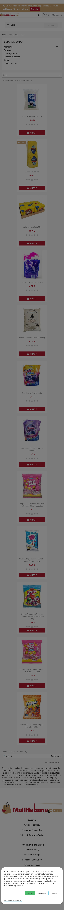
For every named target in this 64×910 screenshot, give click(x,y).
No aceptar (54, 893)
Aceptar (30, 893)
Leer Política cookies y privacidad (12, 900)
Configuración (42, 893)
